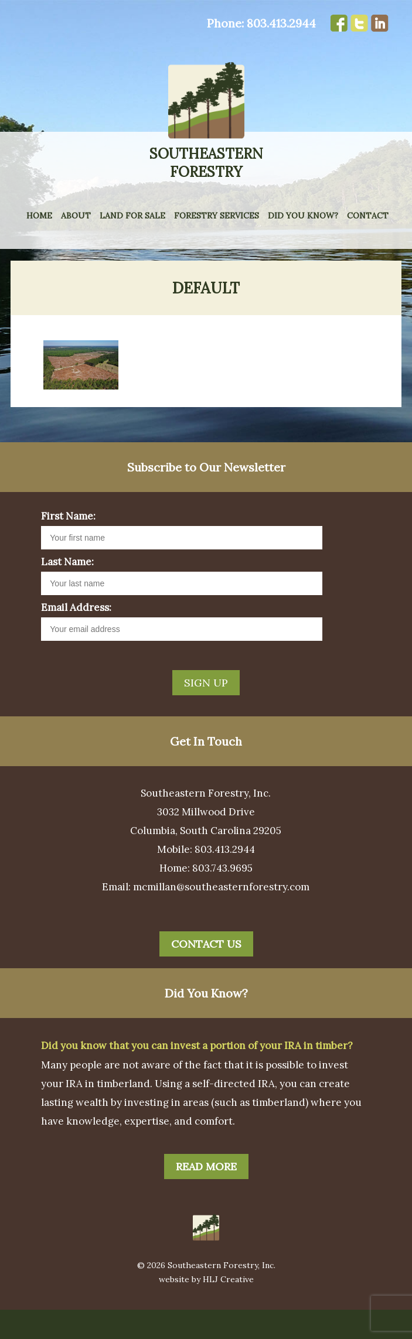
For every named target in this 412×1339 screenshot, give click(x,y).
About (76, 215)
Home (39, 215)
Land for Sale (132, 215)
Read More (206, 1196)
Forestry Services (216, 215)
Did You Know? (303, 215)
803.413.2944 (281, 23)
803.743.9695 (222, 897)
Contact (368, 215)
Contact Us (206, 973)
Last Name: (67, 591)
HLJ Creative (228, 1308)
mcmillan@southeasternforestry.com (221, 916)
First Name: (68, 545)
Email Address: (76, 636)
